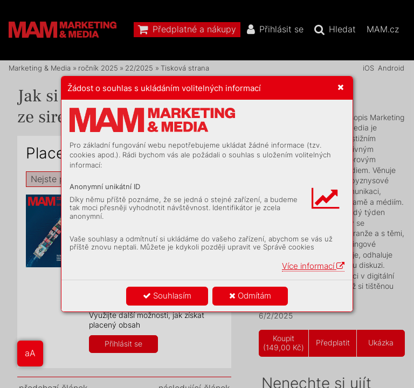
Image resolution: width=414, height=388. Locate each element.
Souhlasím (167, 295)
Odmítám (250, 295)
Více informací (313, 266)
